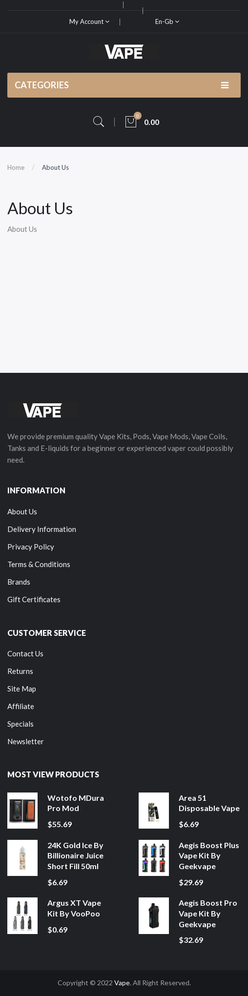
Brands (18, 581)
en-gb (167, 21)
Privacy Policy (30, 546)
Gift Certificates (34, 599)
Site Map (21, 688)
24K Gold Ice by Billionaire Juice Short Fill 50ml (75, 855)
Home (15, 167)
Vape (122, 982)
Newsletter (25, 741)
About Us (55, 167)
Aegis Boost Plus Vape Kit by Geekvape (209, 855)
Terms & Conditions (38, 564)
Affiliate (20, 706)
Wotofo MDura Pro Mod (75, 803)
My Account (89, 21)
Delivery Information (41, 529)
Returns (20, 671)
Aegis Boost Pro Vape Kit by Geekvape (208, 913)
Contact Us (25, 653)
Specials (20, 723)
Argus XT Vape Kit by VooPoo (74, 908)
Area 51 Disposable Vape (209, 803)
